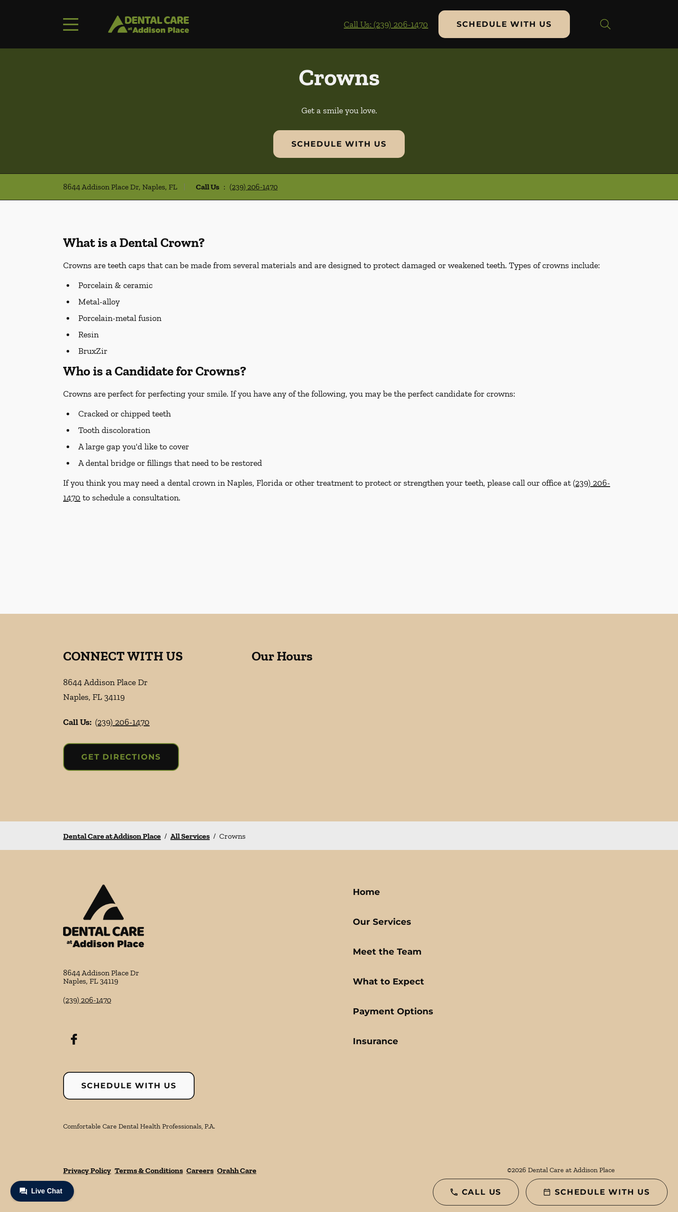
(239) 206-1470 (254, 187)
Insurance (375, 1041)
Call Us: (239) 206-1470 (386, 24)
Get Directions (121, 757)
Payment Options (393, 1011)
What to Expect (388, 981)
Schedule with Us (504, 24)
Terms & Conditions (149, 1170)
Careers (200, 1170)
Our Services (382, 922)
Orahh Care (236, 1170)
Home (366, 892)
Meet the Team (387, 951)
